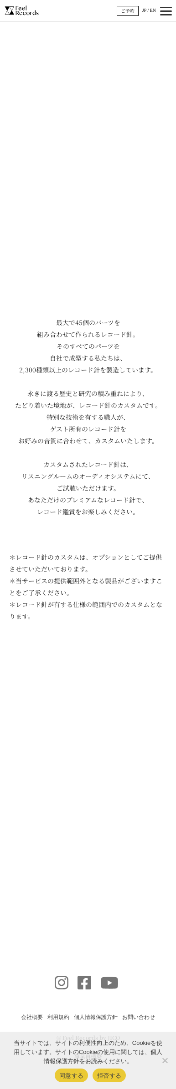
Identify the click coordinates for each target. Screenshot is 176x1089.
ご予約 (128, 10)
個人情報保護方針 (96, 1017)
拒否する (109, 1075)
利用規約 (58, 1017)
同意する (71, 1075)
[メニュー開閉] (166, 11)
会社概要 (32, 1017)
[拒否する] (164, 1060)
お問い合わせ (138, 1017)
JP (144, 10)
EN (153, 10)
